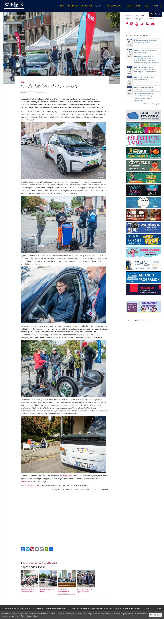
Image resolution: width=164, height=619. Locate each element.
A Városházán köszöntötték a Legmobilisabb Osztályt (66, 591)
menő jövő (52, 563)
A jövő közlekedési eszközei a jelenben (27, 590)
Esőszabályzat (119, 608)
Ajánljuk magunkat (115, 6)
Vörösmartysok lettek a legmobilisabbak (85, 590)
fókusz (44, 563)
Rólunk (155, 6)
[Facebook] (23, 549)
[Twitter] (27, 549)
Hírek (62, 6)
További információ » (29, 616)
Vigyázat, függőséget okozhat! (46, 590)
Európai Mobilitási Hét (32, 485)
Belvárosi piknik (66, 476)
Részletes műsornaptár (152, 104)
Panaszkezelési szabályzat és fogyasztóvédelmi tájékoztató (90, 608)
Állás (147, 6)
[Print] (41, 549)
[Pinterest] (32, 549)
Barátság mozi (86, 6)
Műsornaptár (72, 6)
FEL (159, 608)
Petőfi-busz (25, 481)
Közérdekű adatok (133, 608)
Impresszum (146, 608)
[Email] (37, 549)
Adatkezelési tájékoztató (56, 608)
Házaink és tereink (134, 6)
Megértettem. (155, 615)
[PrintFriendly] (46, 549)
